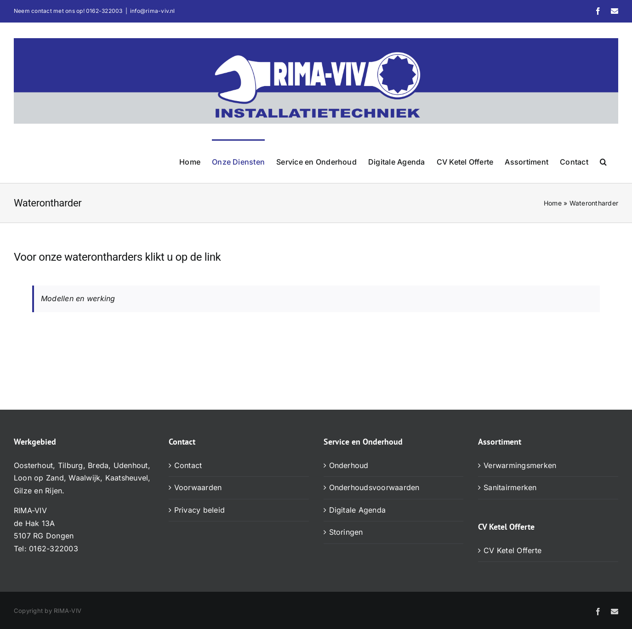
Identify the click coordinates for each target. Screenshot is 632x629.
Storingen (346, 532)
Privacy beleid (199, 510)
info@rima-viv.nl (152, 10)
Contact (188, 465)
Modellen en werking (78, 298)
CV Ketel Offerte (512, 550)
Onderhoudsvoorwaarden (374, 487)
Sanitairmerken (510, 487)
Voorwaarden (198, 487)
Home (553, 203)
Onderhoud (349, 465)
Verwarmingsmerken (520, 465)
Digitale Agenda (357, 510)
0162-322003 (104, 10)
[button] (603, 161)
